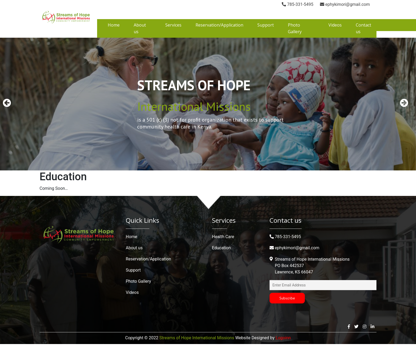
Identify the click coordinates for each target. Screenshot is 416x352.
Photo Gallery (138, 289)
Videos (335, 33)
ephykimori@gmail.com (306, 4)
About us (134, 255)
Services (173, 33)
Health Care (223, 244)
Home (114, 33)
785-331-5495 (258, 4)
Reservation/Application (219, 33)
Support (265, 33)
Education (221, 255)
